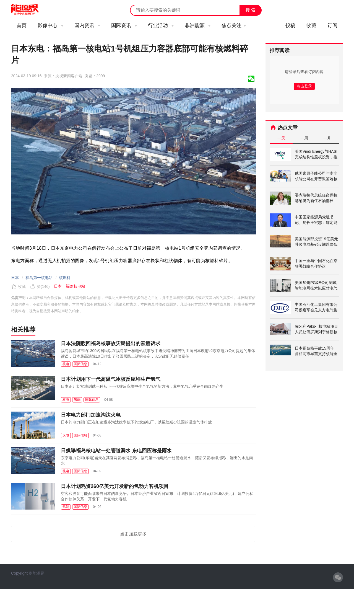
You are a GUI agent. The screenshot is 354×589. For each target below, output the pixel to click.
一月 (327, 138)
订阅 (332, 25)
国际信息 (80, 364)
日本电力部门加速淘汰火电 (91, 415)
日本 (15, 277)
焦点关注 (234, 25)
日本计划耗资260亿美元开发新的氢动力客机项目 (115, 486)
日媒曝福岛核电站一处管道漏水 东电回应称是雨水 (116, 450)
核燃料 (65, 277)
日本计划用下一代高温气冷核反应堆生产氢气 (110, 379)
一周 (304, 138)
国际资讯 (124, 25)
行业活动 (161, 25)
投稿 (290, 25)
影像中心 (50, 25)
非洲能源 (197, 25)
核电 (66, 364)
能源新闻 (30, 9)
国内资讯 (87, 25)
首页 (22, 25)
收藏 (311, 25)
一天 (281, 138)
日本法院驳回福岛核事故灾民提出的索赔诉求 (110, 343)
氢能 (77, 400)
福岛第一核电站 (39, 277)
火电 (66, 435)
